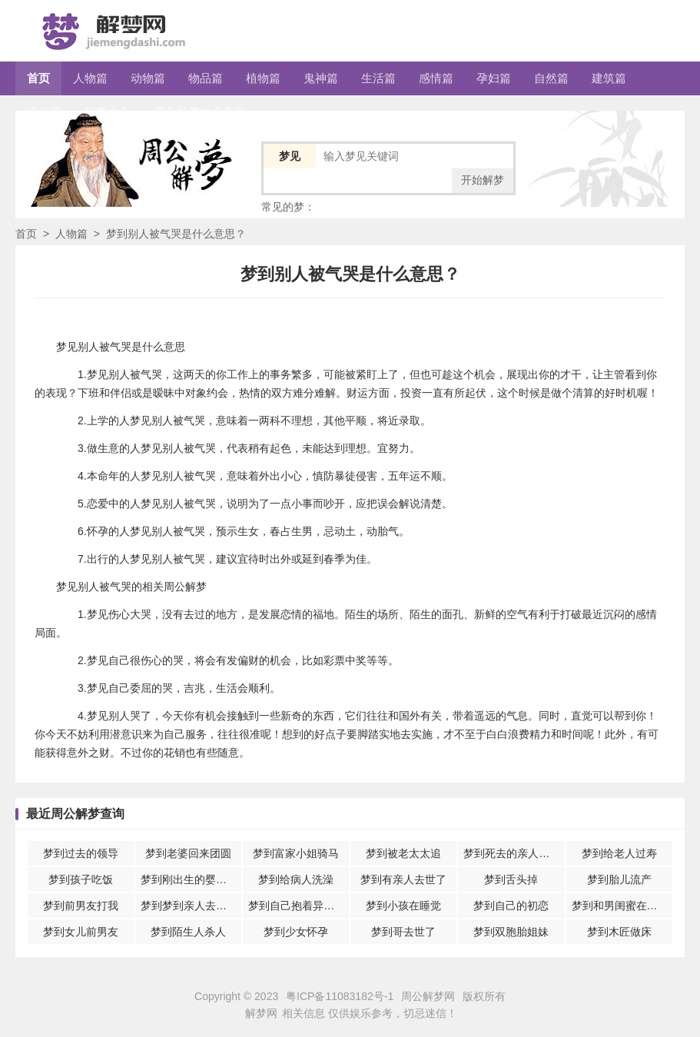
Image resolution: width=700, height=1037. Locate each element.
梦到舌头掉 (511, 879)
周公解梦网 (428, 996)
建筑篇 (609, 78)
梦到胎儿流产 (619, 879)
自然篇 (551, 78)
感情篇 (436, 78)
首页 (38, 78)
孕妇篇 (493, 78)
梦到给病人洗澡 (295, 879)
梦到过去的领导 (80, 853)
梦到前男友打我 (80, 905)
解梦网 (261, 1013)
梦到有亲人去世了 (403, 879)
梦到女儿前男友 (80, 932)
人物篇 (90, 78)
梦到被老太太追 (403, 853)
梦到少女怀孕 (296, 932)
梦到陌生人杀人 (188, 932)
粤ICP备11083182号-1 (339, 996)
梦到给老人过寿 (619, 853)
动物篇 (148, 78)
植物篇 (263, 78)
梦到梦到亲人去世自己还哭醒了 (191, 905)
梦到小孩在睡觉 (403, 905)
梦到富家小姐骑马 (296, 853)
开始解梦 (482, 180)
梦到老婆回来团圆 (188, 853)
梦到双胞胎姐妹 (511, 932)
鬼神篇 (321, 78)
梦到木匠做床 (619, 932)
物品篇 (205, 78)
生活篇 (378, 78)
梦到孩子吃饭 (80, 879)
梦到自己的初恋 (511, 905)
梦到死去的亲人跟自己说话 (513, 853)
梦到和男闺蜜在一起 (620, 905)
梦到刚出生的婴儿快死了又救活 (191, 879)
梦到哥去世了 (403, 932)
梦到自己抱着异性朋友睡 (298, 905)
